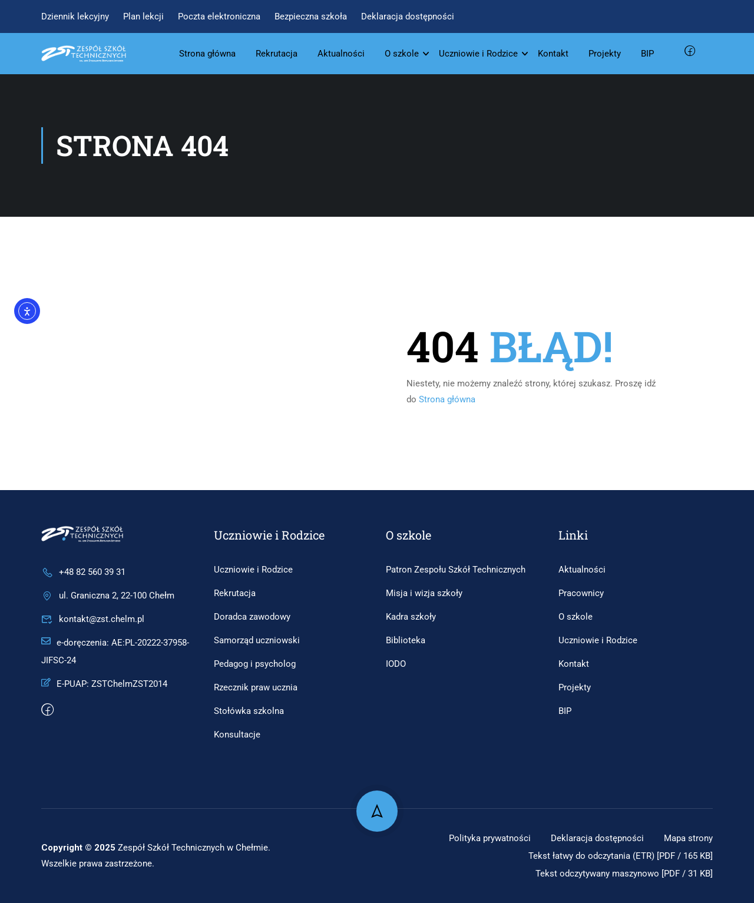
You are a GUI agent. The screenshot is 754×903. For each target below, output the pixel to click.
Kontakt (553, 53)
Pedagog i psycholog (255, 664)
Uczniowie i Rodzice (478, 53)
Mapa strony (686, 838)
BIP (647, 53)
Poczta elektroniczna (219, 16)
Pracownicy (581, 593)
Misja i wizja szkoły (424, 593)
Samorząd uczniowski (257, 640)
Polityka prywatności (479, 838)
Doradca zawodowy (252, 616)
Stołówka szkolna (249, 711)
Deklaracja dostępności (407, 16)
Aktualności (341, 53)
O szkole (402, 53)
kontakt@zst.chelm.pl (92, 619)
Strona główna (207, 53)
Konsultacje (237, 734)
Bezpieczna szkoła (311, 16)
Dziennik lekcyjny (75, 16)
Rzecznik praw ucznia (255, 687)
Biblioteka (405, 640)
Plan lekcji (143, 16)
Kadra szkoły (411, 616)
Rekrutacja (276, 53)
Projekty (604, 53)
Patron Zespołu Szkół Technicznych (455, 569)
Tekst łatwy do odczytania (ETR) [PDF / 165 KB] (614, 855)
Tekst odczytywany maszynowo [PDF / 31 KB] (617, 873)
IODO (396, 664)
